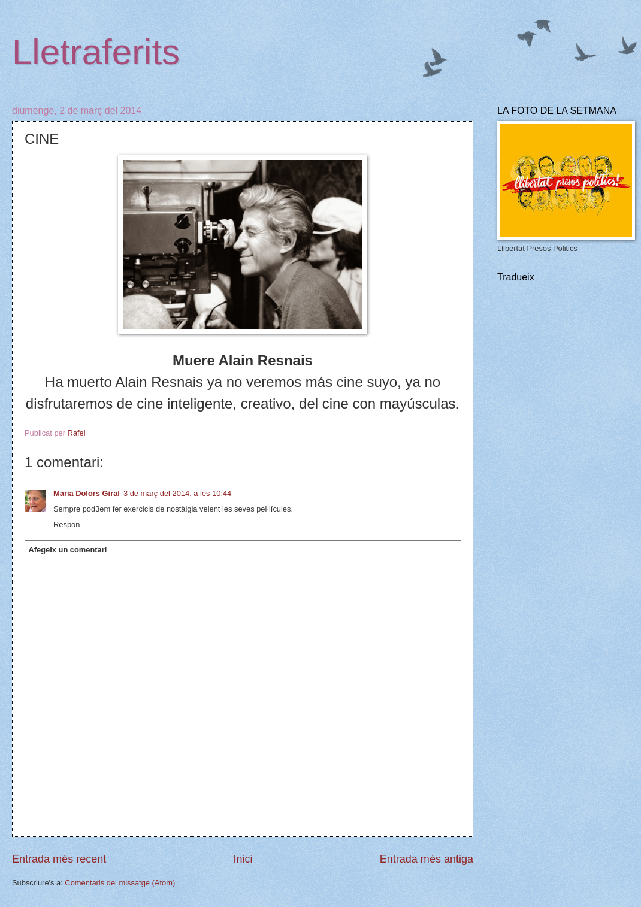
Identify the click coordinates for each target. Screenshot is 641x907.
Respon (66, 524)
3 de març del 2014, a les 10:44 (177, 493)
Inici (242, 859)
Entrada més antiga (426, 859)
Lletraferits (96, 52)
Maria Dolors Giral (86, 493)
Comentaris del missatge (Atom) (120, 882)
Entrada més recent (59, 859)
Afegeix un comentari (67, 549)
